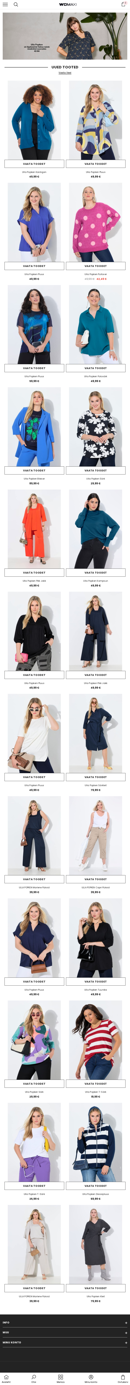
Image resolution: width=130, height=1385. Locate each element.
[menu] (5, 4)
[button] (33, 1379)
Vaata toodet (34, 164)
